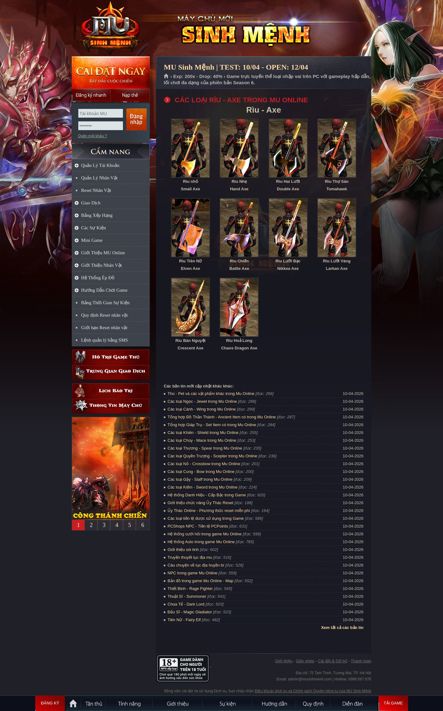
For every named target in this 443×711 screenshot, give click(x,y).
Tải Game (393, 703)
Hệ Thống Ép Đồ (97, 277)
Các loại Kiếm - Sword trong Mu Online (202, 487)
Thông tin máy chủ (110, 406)
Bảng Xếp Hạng (97, 215)
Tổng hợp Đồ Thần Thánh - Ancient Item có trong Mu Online (222, 417)
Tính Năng (129, 703)
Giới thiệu (283, 661)
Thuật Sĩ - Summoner (187, 596)
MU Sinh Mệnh (110, 28)
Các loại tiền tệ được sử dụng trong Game (206, 518)
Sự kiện (228, 703)
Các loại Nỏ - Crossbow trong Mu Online (204, 463)
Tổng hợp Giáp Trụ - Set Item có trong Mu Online (212, 424)
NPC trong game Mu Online (192, 573)
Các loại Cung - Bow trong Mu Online (201, 471)
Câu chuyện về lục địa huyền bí (196, 565)
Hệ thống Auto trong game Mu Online (201, 541)
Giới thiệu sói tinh (183, 549)
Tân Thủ (93, 703)
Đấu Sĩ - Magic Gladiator (190, 612)
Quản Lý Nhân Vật (99, 177)
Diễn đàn (354, 703)
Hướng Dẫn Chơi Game (104, 290)
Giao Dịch (90, 202)
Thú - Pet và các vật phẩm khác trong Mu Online (211, 393)
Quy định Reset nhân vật (104, 315)
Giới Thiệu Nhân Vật (101, 265)
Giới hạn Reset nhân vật (104, 327)
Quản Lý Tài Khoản (100, 165)
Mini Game (92, 240)
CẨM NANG (111, 149)
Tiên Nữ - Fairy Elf (184, 619)
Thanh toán (361, 661)
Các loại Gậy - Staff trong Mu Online (200, 479)
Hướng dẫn (274, 703)
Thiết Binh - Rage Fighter (190, 588)
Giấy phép (305, 661)
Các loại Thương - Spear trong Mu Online (205, 448)
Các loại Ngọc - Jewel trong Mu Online (202, 401)
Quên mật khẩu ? (92, 136)
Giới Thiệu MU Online (103, 252)
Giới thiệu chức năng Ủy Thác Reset (200, 502)
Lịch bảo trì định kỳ (110, 390)
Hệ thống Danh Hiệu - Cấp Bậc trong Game (207, 495)
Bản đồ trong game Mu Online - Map (200, 580)
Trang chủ (166, 76)
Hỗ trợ (110, 357)
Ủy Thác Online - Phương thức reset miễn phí (209, 510)
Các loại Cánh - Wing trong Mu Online (202, 409)
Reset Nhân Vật (96, 190)
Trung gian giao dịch (110, 372)
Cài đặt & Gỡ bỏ (332, 661)
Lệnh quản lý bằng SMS (104, 340)
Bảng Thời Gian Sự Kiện (105, 302)
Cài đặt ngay (111, 72)
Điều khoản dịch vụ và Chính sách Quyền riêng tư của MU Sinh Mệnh (313, 691)
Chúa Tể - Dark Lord (186, 604)
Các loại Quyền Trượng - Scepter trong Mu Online (212, 456)
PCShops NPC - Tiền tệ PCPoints (198, 526)
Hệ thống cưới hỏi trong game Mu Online (204, 534)
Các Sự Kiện (93, 227)
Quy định (313, 703)
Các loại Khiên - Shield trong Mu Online (203, 432)
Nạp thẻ (130, 95)
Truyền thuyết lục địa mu (190, 557)
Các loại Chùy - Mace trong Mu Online (202, 440)
